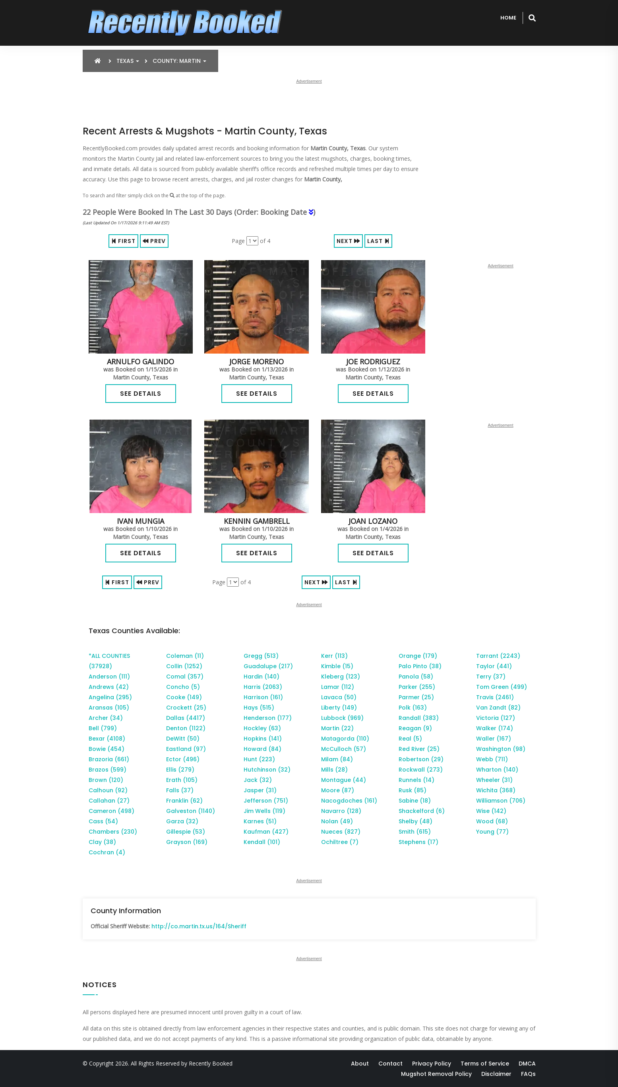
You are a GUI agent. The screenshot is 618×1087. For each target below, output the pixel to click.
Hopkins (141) (263, 739)
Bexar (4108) (107, 739)
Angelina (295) (110, 697)
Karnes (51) (260, 821)
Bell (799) (103, 728)
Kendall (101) (262, 842)
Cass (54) (103, 821)
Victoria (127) (495, 718)
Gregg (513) (261, 656)
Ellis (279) (180, 770)
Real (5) (410, 739)
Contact (390, 1064)
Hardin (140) (261, 677)
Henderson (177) (268, 718)
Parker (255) (417, 687)
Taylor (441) (494, 666)
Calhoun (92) (108, 790)
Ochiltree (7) (339, 842)
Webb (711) (492, 759)
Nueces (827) (340, 832)
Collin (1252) (184, 666)
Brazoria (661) (109, 759)
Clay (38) (102, 842)
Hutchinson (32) (267, 770)
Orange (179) (418, 656)
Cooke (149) (184, 697)
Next (348, 241)
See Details (140, 393)
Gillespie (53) (185, 832)
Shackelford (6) (422, 811)
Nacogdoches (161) (349, 801)
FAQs (528, 1074)
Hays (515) (259, 708)
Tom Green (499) (501, 687)
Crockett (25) (186, 708)
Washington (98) (500, 749)
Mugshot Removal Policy (436, 1074)
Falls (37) (180, 790)
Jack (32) (258, 780)
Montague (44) (343, 780)
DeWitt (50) (183, 739)
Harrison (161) (263, 697)
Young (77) (492, 832)
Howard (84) (262, 749)
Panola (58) (416, 677)
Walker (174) (494, 728)
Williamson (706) (500, 801)
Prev (154, 241)
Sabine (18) (415, 801)
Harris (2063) (263, 687)
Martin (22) (337, 728)
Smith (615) (415, 832)
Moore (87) (337, 790)
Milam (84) (337, 759)
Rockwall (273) (421, 770)
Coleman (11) (185, 656)
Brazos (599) (107, 770)
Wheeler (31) (494, 780)
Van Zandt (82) (498, 708)
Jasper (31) (260, 790)
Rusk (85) (412, 790)
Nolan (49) (337, 821)
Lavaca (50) (338, 697)
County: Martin (179, 61)
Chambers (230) (113, 832)
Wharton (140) (497, 770)
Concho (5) (183, 687)
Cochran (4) (107, 852)
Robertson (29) (421, 759)
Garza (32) (182, 821)
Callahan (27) (109, 801)
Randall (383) (419, 718)
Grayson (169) (186, 842)
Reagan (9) (415, 728)
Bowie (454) (106, 749)
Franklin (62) (184, 801)
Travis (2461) (495, 697)
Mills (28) (334, 770)
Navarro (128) (341, 811)
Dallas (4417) (185, 718)
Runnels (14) (416, 780)
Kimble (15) (337, 666)
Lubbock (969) (342, 718)
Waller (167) (493, 739)
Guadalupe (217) (268, 666)
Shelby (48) (415, 821)
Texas (127, 61)
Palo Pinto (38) (420, 666)
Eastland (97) (186, 749)
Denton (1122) (185, 728)
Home (508, 17)
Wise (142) (491, 811)
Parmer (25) (416, 697)
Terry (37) (491, 677)
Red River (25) (419, 749)
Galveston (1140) (190, 811)
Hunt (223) (259, 759)
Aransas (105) (109, 708)
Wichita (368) (495, 790)
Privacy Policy (431, 1064)
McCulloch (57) (343, 749)
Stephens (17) (418, 842)
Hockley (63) (262, 728)
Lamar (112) (337, 687)
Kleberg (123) (340, 677)
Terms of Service (485, 1064)
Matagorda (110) (345, 739)
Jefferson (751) (266, 801)
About (360, 1064)
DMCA (527, 1064)
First (123, 241)
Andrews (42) (109, 687)
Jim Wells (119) (264, 811)
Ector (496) (183, 759)
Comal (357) (184, 677)
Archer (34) (106, 718)
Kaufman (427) (266, 832)
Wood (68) (492, 821)
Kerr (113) (334, 656)
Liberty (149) (339, 708)
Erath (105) (182, 780)
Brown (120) (106, 780)
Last (378, 241)
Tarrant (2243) (498, 656)
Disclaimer (496, 1074)
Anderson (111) (109, 677)
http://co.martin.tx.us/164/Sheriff (198, 926)
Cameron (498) (111, 811)
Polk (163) (413, 708)
